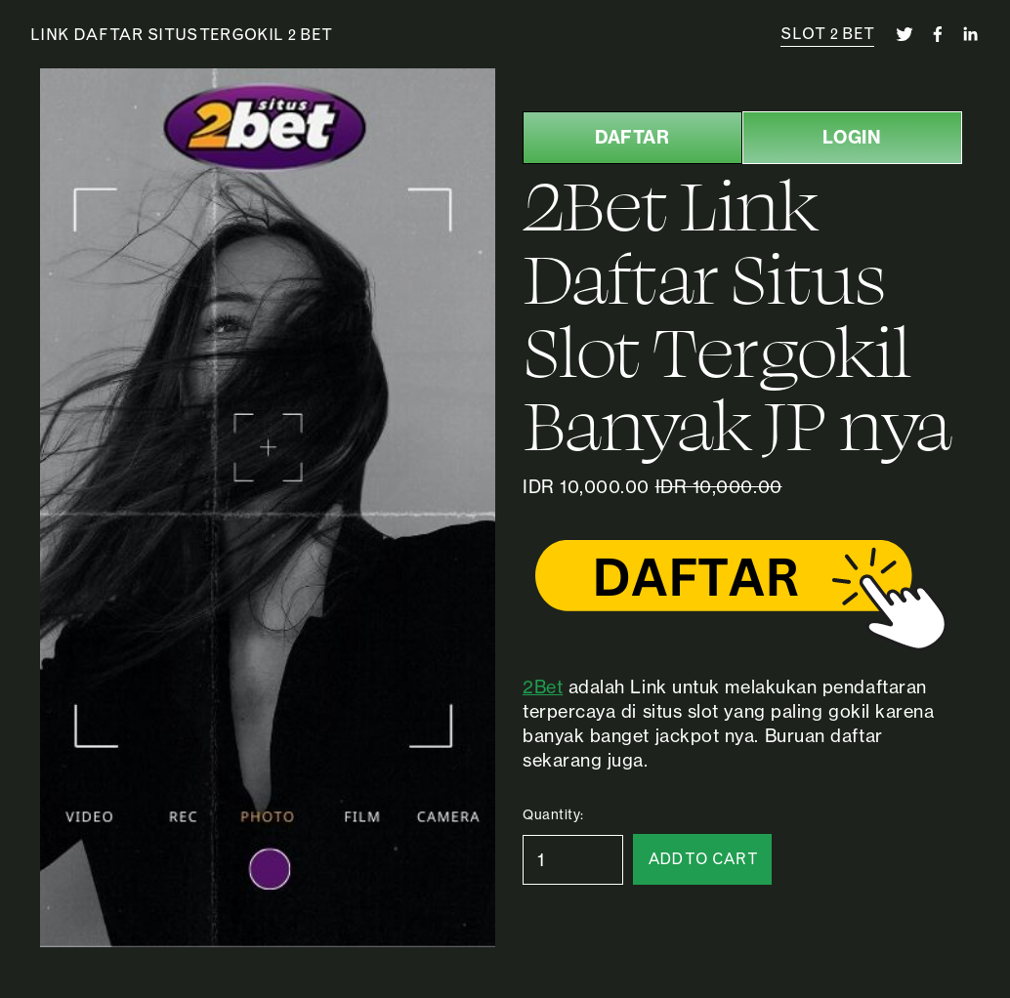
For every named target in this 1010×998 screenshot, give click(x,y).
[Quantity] (573, 860)
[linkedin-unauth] (970, 34)
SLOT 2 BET (827, 33)
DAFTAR (632, 137)
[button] (702, 859)
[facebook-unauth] (937, 34)
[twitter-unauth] (904, 34)
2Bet (543, 686)
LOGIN (852, 137)
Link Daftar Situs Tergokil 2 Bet (181, 34)
